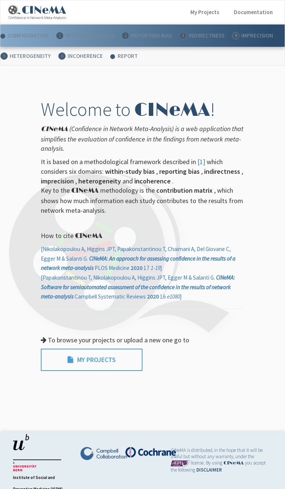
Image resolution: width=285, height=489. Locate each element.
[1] (202, 161)
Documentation (253, 12)
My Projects (204, 12)
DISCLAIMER (209, 470)
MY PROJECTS (92, 359)
